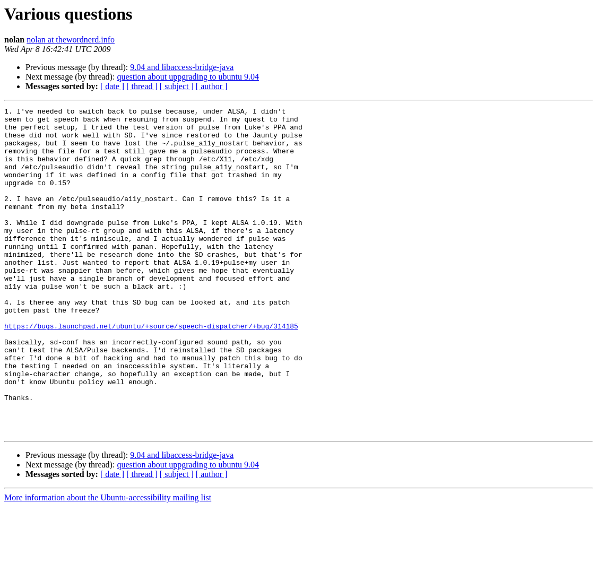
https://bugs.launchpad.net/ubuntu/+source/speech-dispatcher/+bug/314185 (151, 370)
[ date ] (112, 86)
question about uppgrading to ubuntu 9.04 (188, 76)
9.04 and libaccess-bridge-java (181, 67)
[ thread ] (142, 86)
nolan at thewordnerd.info (71, 39)
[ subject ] (177, 86)
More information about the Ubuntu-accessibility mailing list (107, 562)
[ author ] (212, 86)
